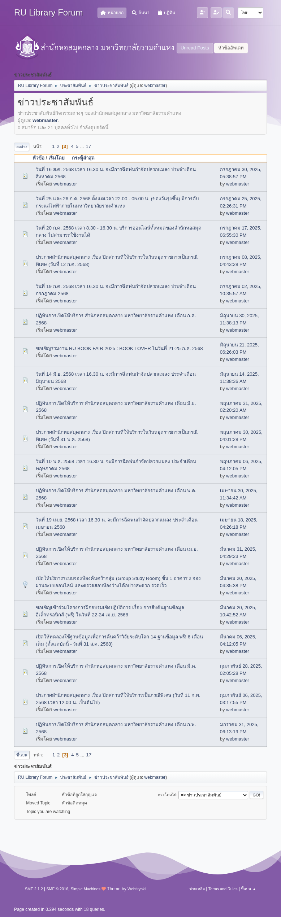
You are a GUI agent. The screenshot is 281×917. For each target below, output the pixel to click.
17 (88, 146)
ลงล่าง (21, 147)
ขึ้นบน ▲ (248, 889)
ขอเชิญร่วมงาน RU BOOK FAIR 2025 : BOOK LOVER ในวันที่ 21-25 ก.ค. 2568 (119, 348)
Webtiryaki (136, 889)
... (83, 146)
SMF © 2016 (57, 889)
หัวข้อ (38, 158)
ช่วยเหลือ (197, 889)
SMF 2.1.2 (34, 889)
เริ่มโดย (56, 158)
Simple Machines (85, 889)
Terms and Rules (223, 889)
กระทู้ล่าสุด (86, 158)
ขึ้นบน (21, 755)
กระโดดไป (167, 794)
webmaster (155, 85)
